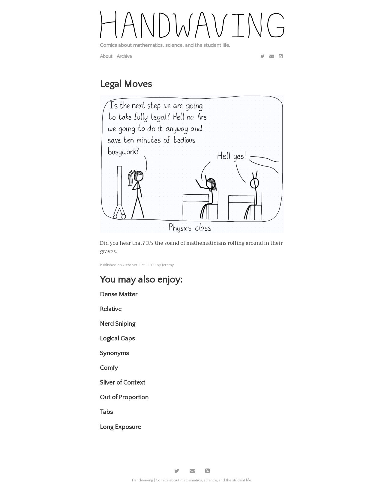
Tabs (106, 412)
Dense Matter (118, 294)
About (106, 56)
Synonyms (114, 353)
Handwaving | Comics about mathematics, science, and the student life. (192, 480)
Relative (111, 309)
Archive (124, 56)
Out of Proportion (124, 397)
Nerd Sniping (117, 323)
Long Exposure (120, 427)
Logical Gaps (117, 338)
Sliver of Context (122, 382)
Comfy (109, 367)
